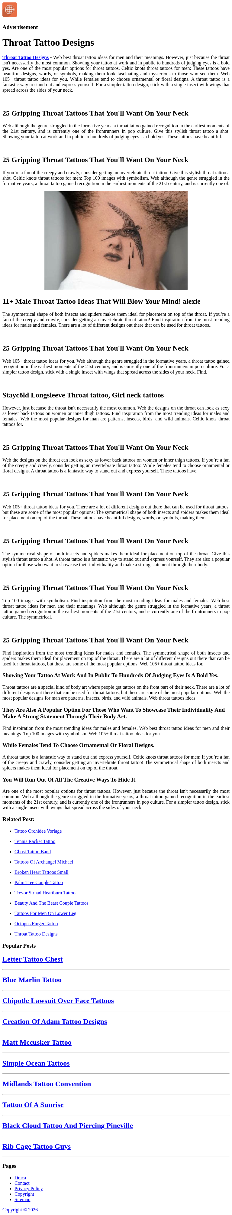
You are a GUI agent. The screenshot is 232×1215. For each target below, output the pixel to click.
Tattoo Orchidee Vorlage (38, 831)
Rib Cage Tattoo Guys (36, 1146)
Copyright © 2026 (20, 1209)
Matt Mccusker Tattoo (37, 1042)
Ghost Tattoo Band (32, 851)
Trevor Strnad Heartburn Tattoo (45, 892)
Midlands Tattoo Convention (46, 1084)
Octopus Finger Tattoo (36, 923)
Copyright (24, 1194)
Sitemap (22, 1199)
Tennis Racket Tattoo (34, 841)
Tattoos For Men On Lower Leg (45, 913)
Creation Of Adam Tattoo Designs (54, 1021)
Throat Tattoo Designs (25, 57)
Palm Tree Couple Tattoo (38, 882)
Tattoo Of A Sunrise (33, 1105)
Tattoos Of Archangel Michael (43, 861)
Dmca (20, 1177)
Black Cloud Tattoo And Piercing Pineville (67, 1125)
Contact (22, 1183)
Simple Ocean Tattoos (36, 1063)
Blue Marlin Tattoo (32, 980)
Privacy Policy (28, 1188)
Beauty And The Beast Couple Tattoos (51, 903)
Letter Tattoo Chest (32, 959)
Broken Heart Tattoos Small (41, 872)
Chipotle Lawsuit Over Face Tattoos (58, 1000)
